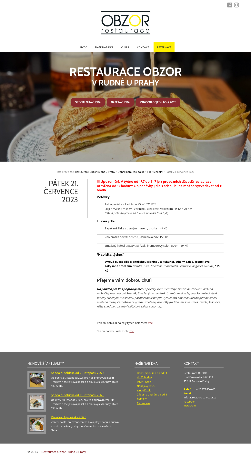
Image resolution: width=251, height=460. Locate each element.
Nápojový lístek (146, 386)
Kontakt (143, 47)
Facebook (189, 401)
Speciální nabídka (88, 102)
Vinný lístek (144, 390)
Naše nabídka (104, 47)
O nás (125, 47)
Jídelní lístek (144, 381)
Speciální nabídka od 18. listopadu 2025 (77, 395)
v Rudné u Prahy (125, 76)
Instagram (190, 405)
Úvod (83, 47)
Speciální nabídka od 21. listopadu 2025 (77, 373)
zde (150, 323)
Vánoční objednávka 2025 (158, 102)
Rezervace (164, 47)
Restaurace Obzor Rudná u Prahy (63, 452)
